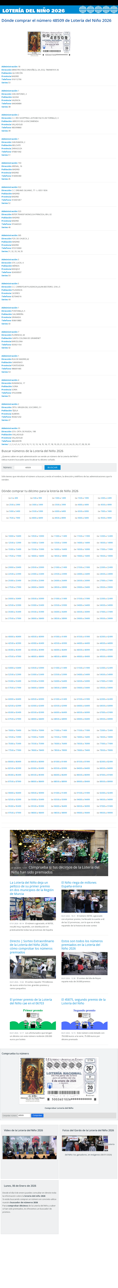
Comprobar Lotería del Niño (59, 1108)
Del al (13, 498)
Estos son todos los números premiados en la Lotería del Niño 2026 (82, 945)
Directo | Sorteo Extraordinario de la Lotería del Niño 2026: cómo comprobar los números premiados (32, 946)
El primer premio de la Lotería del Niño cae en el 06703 (31, 1001)
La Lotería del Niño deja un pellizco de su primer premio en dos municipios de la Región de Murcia (32, 888)
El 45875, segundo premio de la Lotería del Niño (83, 1001)
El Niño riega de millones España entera (78, 884)
